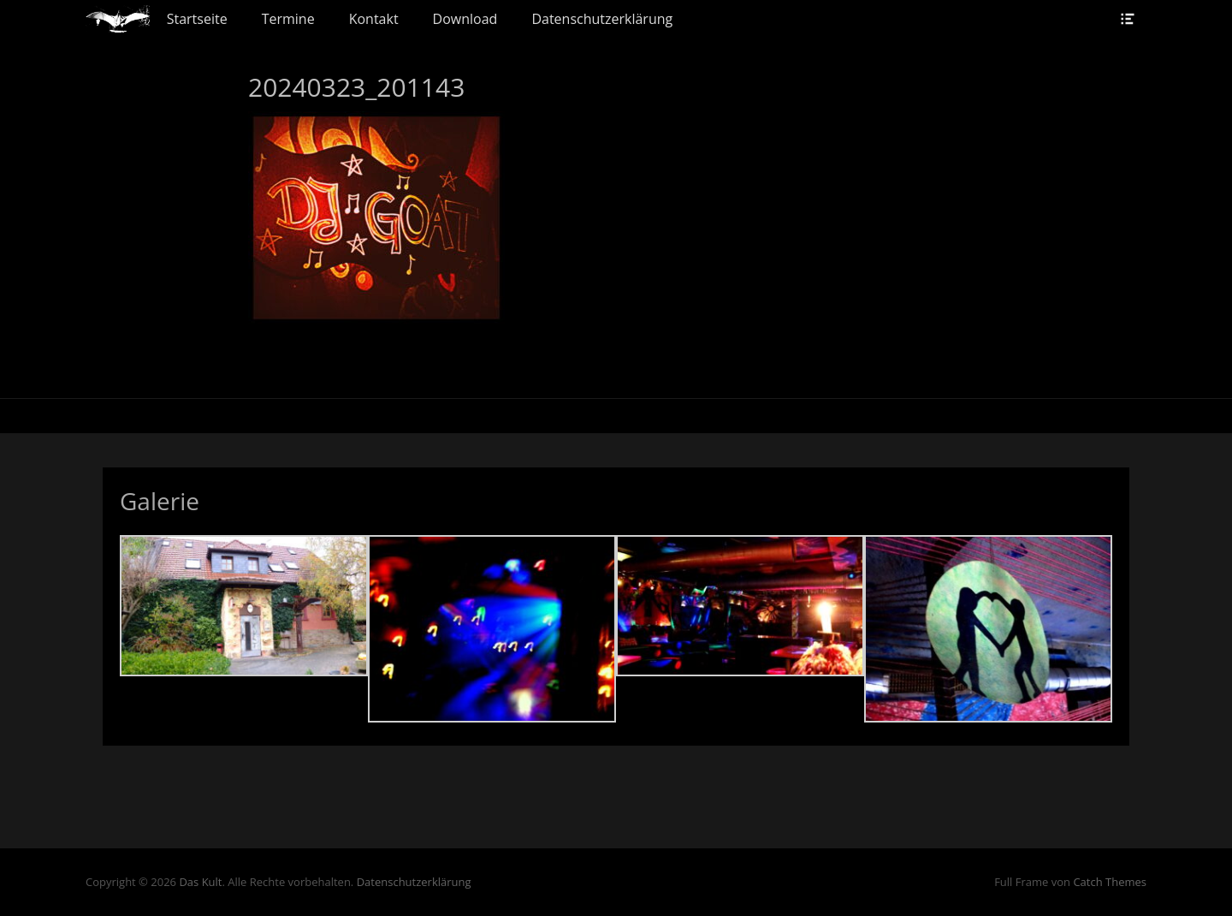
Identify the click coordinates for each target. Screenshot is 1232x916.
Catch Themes (1109, 881)
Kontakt (374, 18)
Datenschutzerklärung (601, 18)
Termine (288, 18)
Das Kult (200, 881)
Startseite (197, 18)
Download (465, 18)
